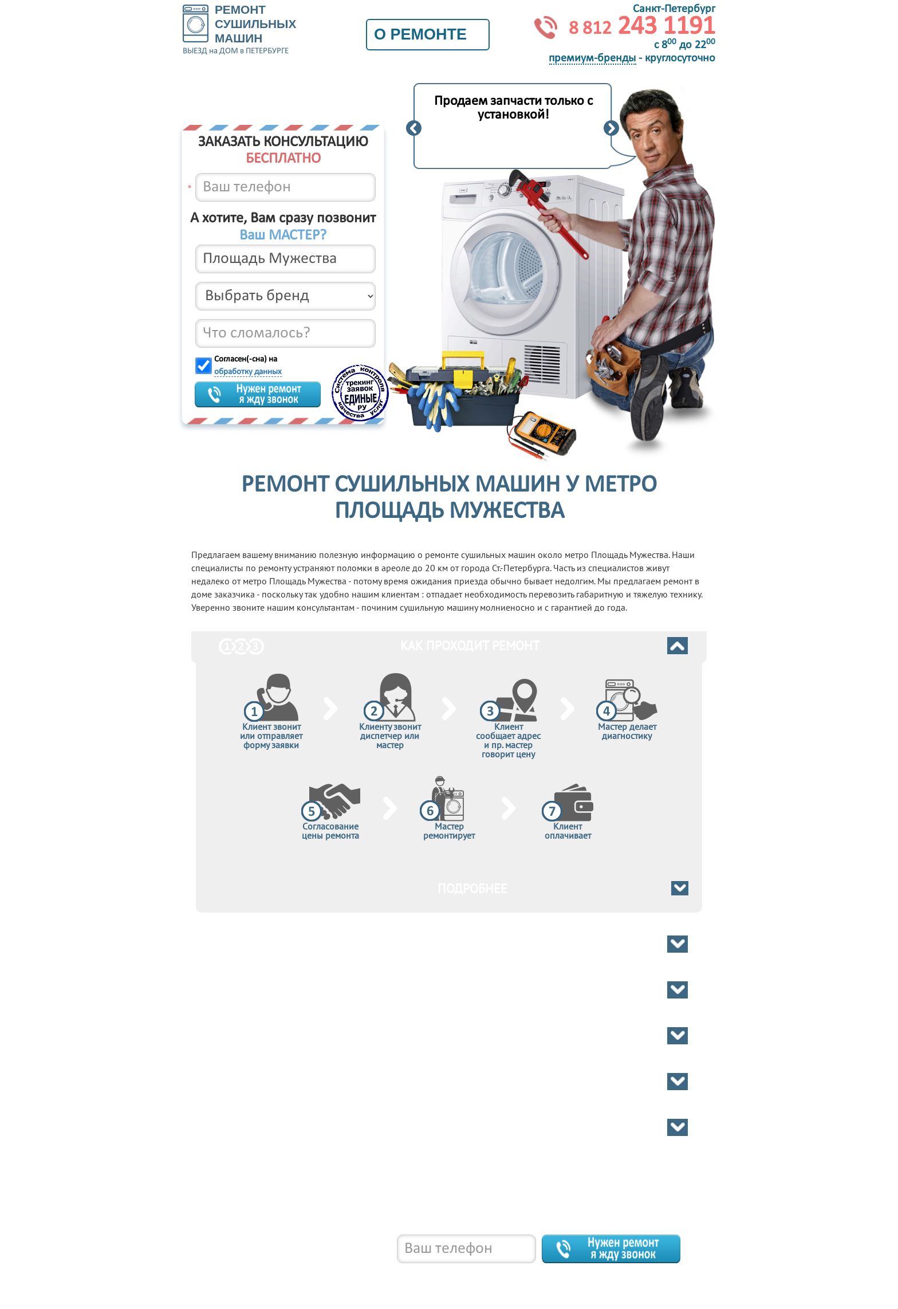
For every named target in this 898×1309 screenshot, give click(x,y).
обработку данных (248, 372)
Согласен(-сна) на (248, 365)
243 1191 (642, 27)
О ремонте (428, 34)
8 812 (265, 1274)
